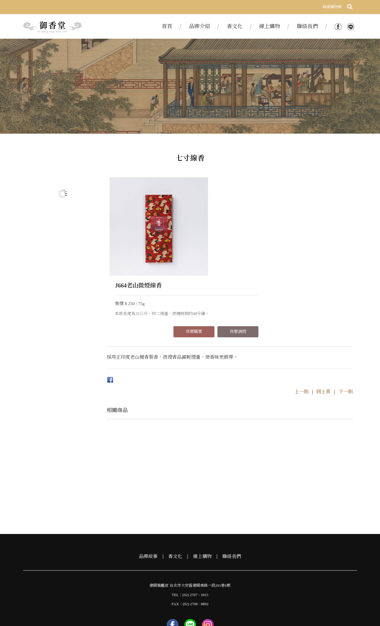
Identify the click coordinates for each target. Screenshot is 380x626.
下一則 (346, 326)
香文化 (175, 491)
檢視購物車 (332, 7)
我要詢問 (332, 226)
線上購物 (202, 491)
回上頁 (323, 326)
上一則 (301, 326)
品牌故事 (148, 491)
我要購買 (288, 226)
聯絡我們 (232, 491)
